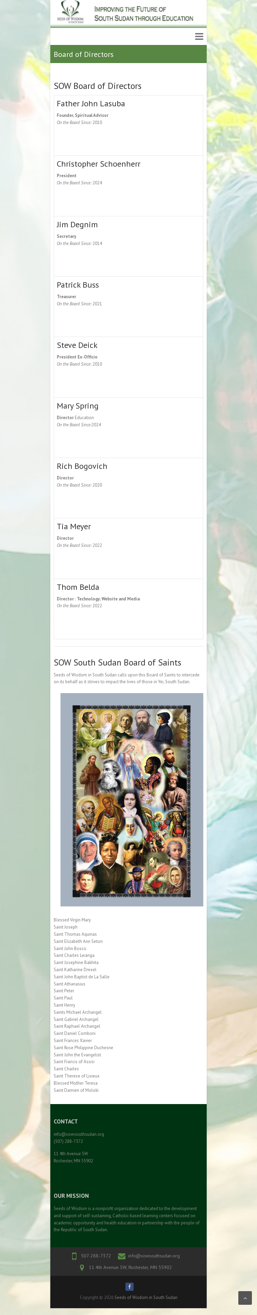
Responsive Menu (199, 36)
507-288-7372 (96, 1256)
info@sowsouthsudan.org (154, 1256)
